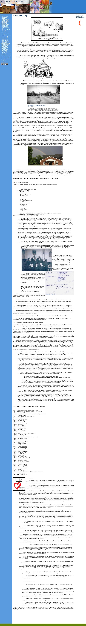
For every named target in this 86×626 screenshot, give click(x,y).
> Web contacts (4, 53)
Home (2, 15)
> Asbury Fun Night (5, 21)
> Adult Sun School (5, 19)
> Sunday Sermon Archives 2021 (4, 48)
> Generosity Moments (6, 35)
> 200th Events (4, 17)
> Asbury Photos (4, 59)
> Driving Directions (5, 33)
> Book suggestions (5, 27)
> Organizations (4, 39)
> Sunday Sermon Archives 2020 (4, 46)
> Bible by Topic (4, 25)
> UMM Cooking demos (6, 52)
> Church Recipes (4, 31)
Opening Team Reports (6, 56)
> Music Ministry (4, 36)
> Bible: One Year (4, 26)
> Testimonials (4, 51)
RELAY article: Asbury (5, 58)
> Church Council (4, 30)
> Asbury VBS (4, 23)
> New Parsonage (4, 37)
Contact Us (3, 62)
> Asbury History (4, 22)
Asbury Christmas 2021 (6, 55)
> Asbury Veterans (5, 24)
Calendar (3, 61)
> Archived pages (4, 20)
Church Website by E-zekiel (43, 624)
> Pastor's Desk (4, 40)
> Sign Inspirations (5, 44)
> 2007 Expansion (4, 16)
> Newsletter (3, 38)
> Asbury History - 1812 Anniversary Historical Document (80, 16)
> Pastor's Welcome (5, 41)
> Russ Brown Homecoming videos (5, 43)
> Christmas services (5, 28)
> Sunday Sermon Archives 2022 (4, 50)
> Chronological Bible (5, 29)
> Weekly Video (4, 54)
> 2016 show (3, 18)
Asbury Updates (4, 60)
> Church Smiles (4, 32)
